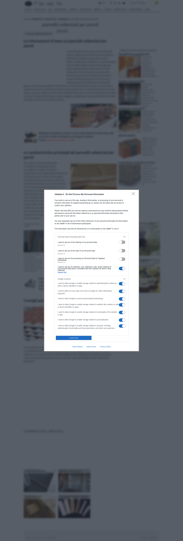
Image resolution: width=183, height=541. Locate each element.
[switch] (122, 242)
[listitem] (91, 236)
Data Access (91, 347)
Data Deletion (77, 347)
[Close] (134, 194)
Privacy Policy (105, 347)
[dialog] (91, 270)
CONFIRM (73, 338)
